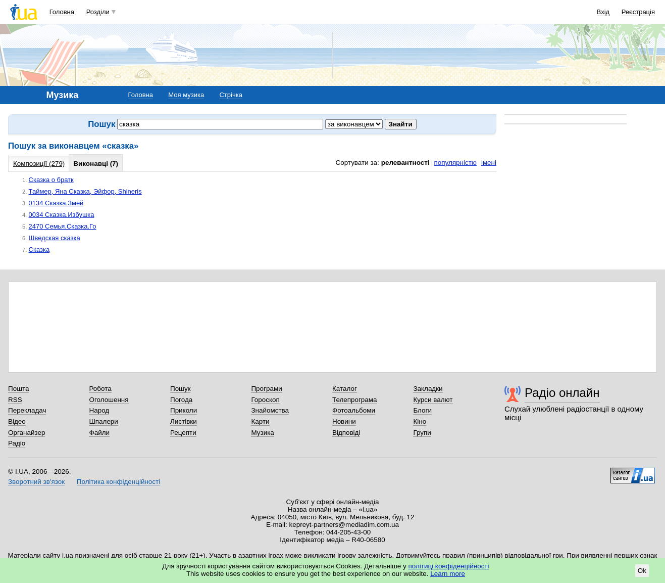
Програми (266, 388)
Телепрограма (354, 399)
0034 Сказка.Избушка (61, 214)
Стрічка (230, 95)
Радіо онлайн (562, 392)
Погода (181, 399)
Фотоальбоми (353, 410)
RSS (15, 399)
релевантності (405, 162)
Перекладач (27, 410)
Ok (642, 570)
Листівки (183, 421)
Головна (61, 12)
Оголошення (108, 399)
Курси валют (432, 399)
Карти (260, 421)
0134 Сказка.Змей (56, 203)
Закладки (427, 388)
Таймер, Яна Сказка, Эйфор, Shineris (85, 191)
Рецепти (183, 432)
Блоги (422, 410)
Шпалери (103, 421)
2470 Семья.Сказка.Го (62, 226)
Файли (99, 432)
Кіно (419, 421)
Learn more (447, 573)
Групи (422, 432)
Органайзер (26, 432)
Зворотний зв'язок (36, 481)
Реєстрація (638, 12)
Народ (99, 410)
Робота (100, 388)
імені (488, 162)
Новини (344, 421)
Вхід (603, 12)
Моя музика (186, 95)
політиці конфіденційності (448, 566)
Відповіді (346, 432)
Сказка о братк (51, 180)
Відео (17, 421)
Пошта (18, 388)
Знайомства (270, 410)
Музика (262, 432)
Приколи (183, 410)
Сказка (39, 249)
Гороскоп (265, 399)
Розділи (98, 12)
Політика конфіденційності (118, 481)
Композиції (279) (39, 163)
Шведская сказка (54, 238)
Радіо (16, 443)
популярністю (455, 162)
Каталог (344, 388)
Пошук (180, 388)
